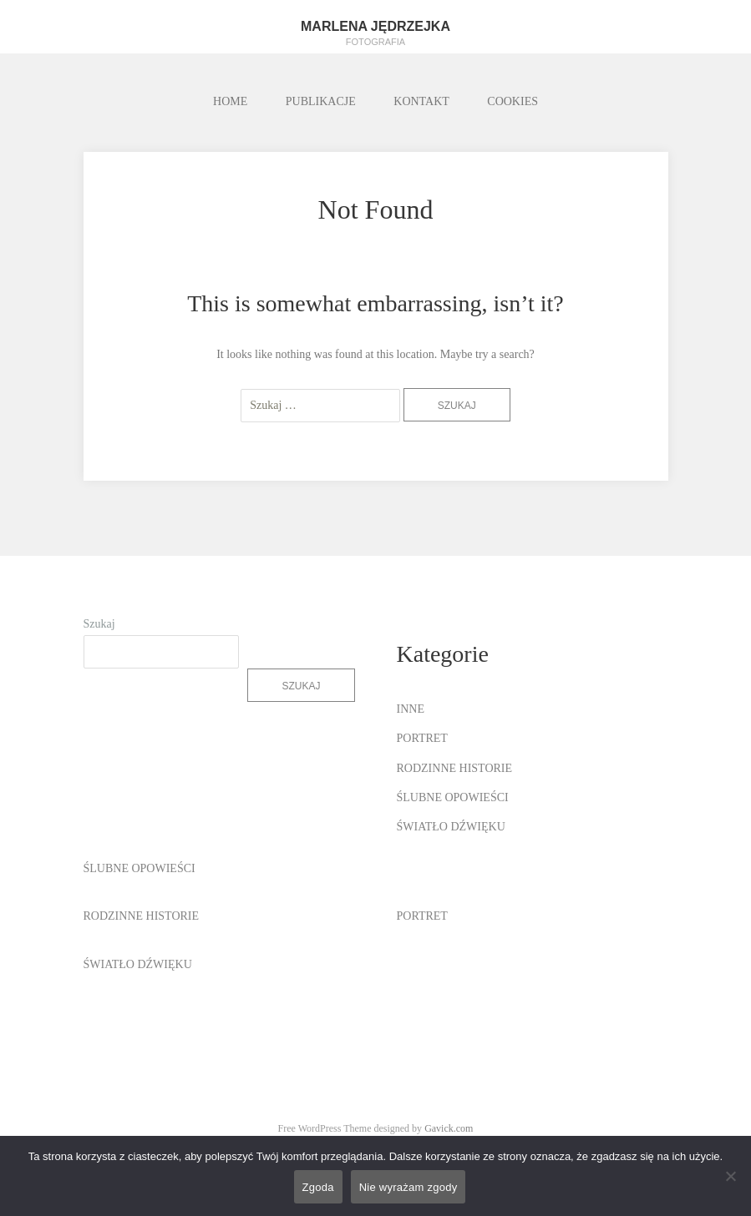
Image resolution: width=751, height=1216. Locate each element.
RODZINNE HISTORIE (455, 768)
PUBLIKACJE (321, 101)
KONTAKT (421, 101)
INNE (410, 709)
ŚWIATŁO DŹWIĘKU (451, 826)
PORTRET (422, 738)
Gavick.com (448, 1128)
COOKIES (512, 101)
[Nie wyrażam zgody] (730, 1176)
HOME (230, 101)
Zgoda (318, 1187)
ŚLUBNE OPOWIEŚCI (453, 797)
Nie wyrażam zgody (408, 1187)
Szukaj (99, 624)
